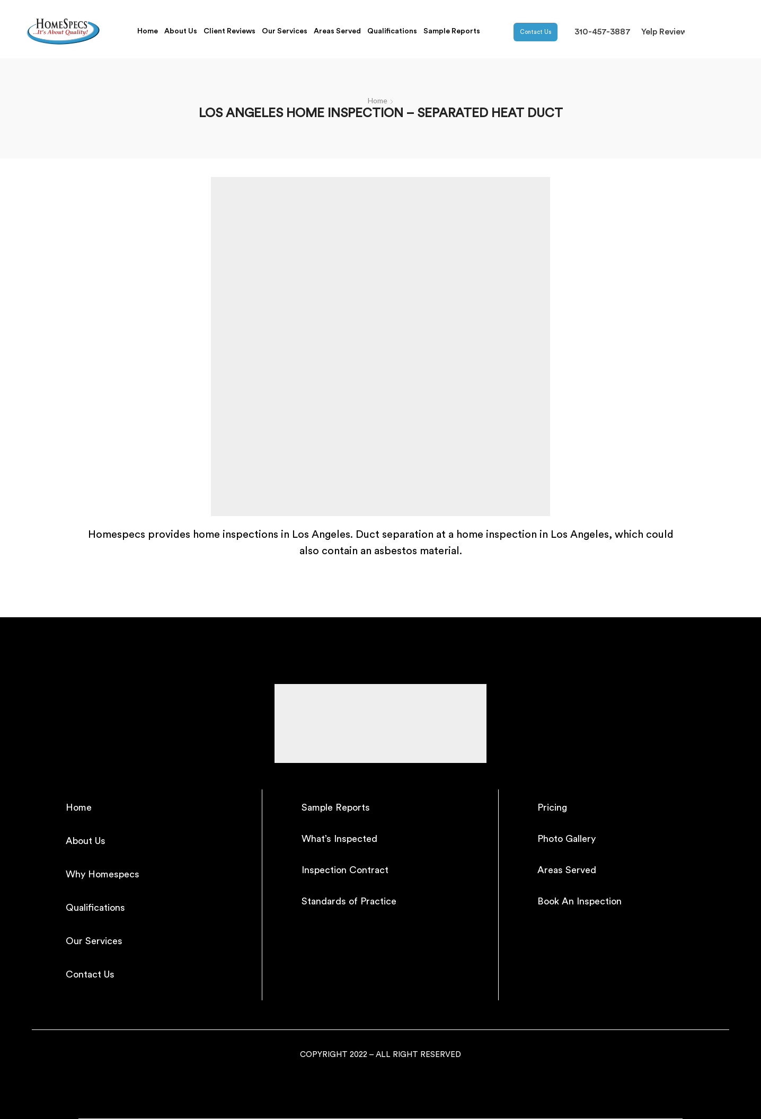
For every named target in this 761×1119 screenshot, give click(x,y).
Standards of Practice (349, 901)
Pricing (552, 807)
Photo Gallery (566, 838)
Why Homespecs (102, 874)
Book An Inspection (579, 901)
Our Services (284, 31)
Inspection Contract (345, 870)
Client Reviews (229, 31)
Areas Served (337, 31)
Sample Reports (451, 31)
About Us (180, 31)
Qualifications (392, 31)
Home (147, 31)
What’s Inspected (339, 838)
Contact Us (535, 32)
